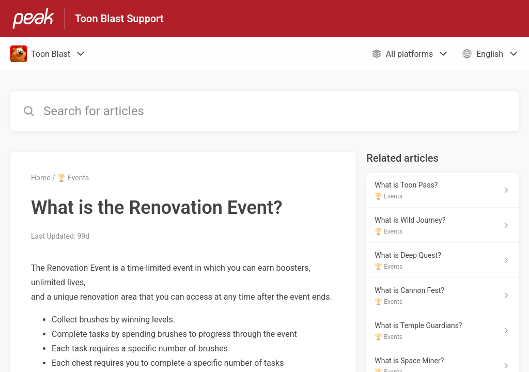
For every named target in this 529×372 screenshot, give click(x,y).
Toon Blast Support (119, 18)
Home (41, 178)
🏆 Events (73, 178)
